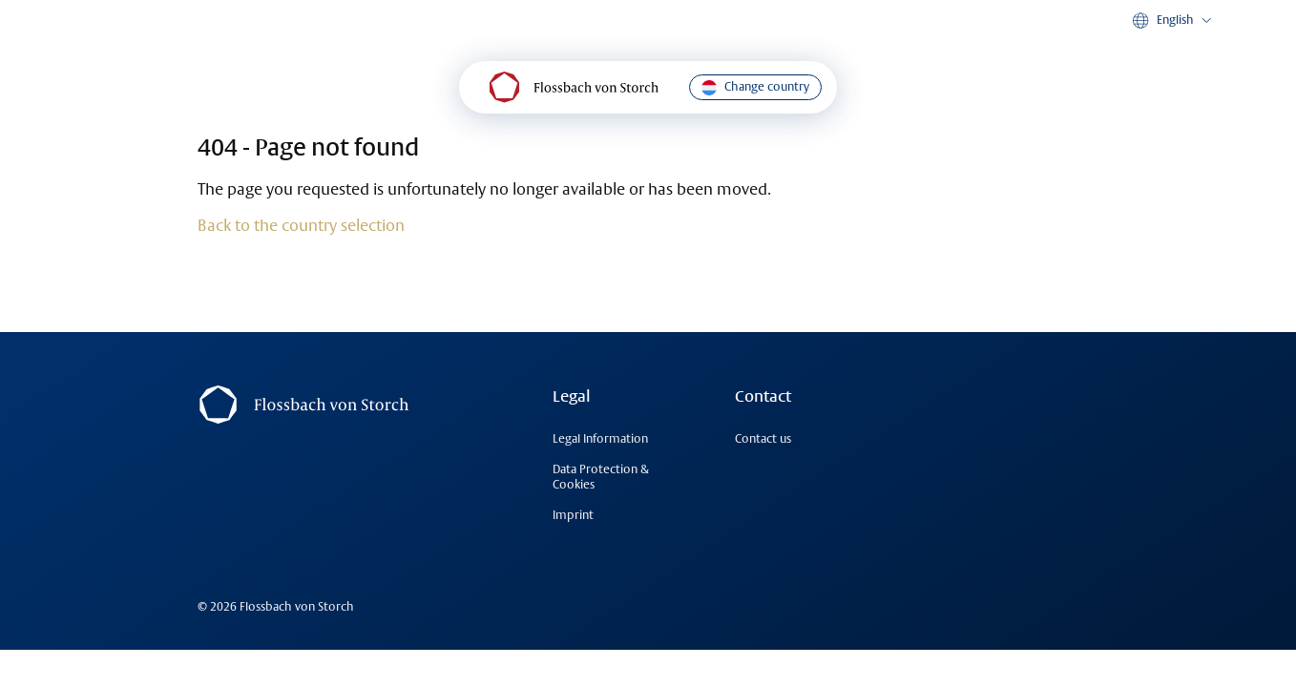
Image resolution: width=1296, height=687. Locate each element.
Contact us (763, 438)
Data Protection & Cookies (601, 476)
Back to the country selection (301, 225)
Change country (755, 86)
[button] (1173, 20)
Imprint (573, 515)
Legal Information (600, 438)
